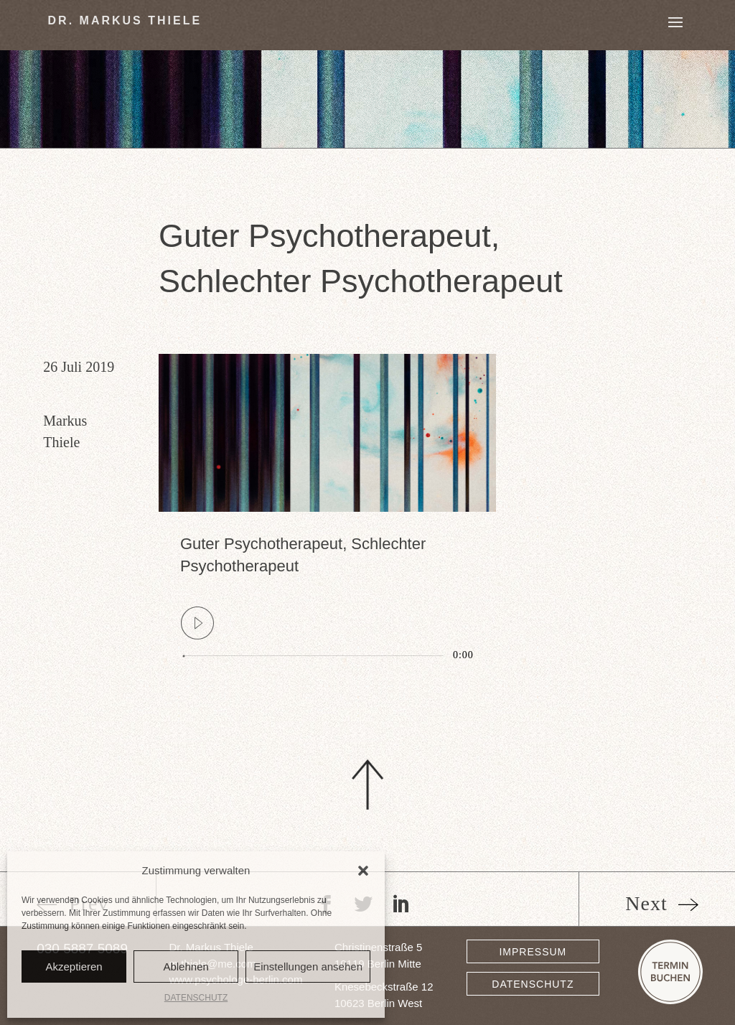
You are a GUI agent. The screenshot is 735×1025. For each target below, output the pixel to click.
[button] (363, 870)
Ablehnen (185, 966)
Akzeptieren (73, 966)
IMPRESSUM (532, 952)
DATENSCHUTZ (196, 998)
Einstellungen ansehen (307, 966)
